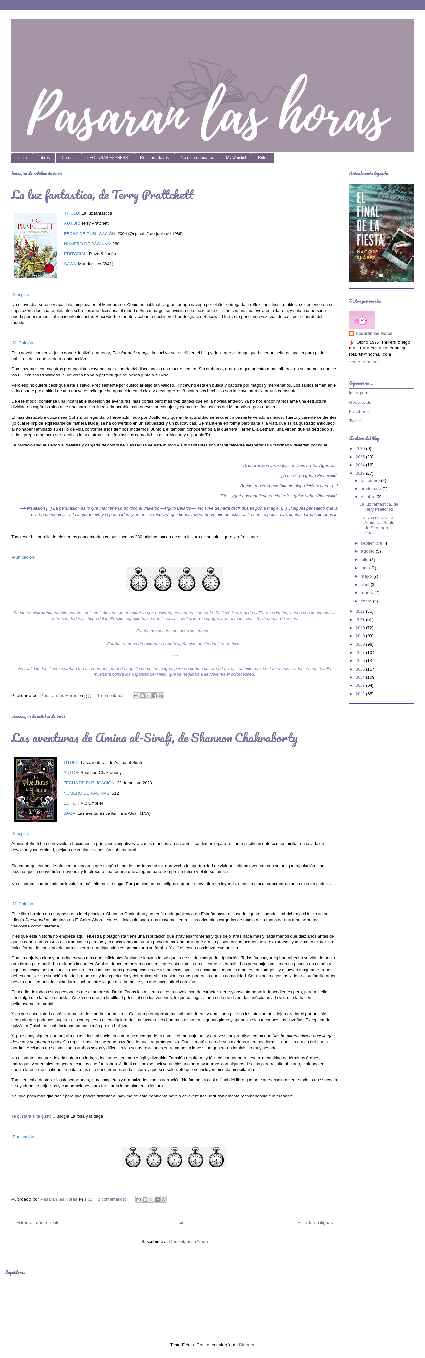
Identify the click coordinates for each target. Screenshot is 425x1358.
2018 (361, 644)
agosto (368, 551)
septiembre (372, 543)
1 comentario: (111, 695)
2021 (361, 619)
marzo (368, 592)
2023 (361, 473)
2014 (361, 677)
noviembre (371, 488)
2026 (361, 448)
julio (365, 559)
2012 (361, 693)
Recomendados (154, 157)
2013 (361, 685)
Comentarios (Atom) (188, 1241)
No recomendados (197, 157)
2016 (361, 660)
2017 (361, 652)
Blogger (246, 1344)
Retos (263, 157)
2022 (361, 611)
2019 (361, 635)
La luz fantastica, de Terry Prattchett (102, 194)
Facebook (359, 411)
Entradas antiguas (315, 1222)
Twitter (355, 420)
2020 (361, 627)
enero (367, 601)
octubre (368, 496)
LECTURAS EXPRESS (107, 157)
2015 (361, 669)
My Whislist (236, 157)
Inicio (22, 157)
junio (366, 567)
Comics (68, 157)
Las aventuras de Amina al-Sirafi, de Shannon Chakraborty (154, 737)
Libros (44, 157)
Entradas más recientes (39, 1222)
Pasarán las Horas (374, 333)
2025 (361, 456)
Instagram (358, 392)
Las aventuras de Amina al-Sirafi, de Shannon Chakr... (377, 525)
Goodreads (360, 402)
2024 (361, 464)
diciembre (371, 480)
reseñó (183, 352)
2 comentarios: (112, 1199)
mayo (367, 576)
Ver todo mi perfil (365, 362)
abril (366, 584)
